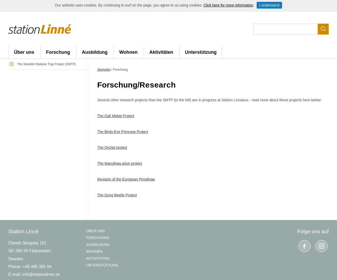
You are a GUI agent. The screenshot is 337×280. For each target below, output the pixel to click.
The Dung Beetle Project (117, 195)
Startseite (103, 69)
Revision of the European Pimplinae (126, 179)
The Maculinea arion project (119, 163)
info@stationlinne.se (41, 274)
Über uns (24, 52)
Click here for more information (228, 5)
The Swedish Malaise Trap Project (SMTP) (46, 64)
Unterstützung (200, 52)
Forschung (58, 52)
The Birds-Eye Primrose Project (122, 132)
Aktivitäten (161, 52)
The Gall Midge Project (115, 116)
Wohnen (128, 52)
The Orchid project (112, 147)
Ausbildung (95, 52)
